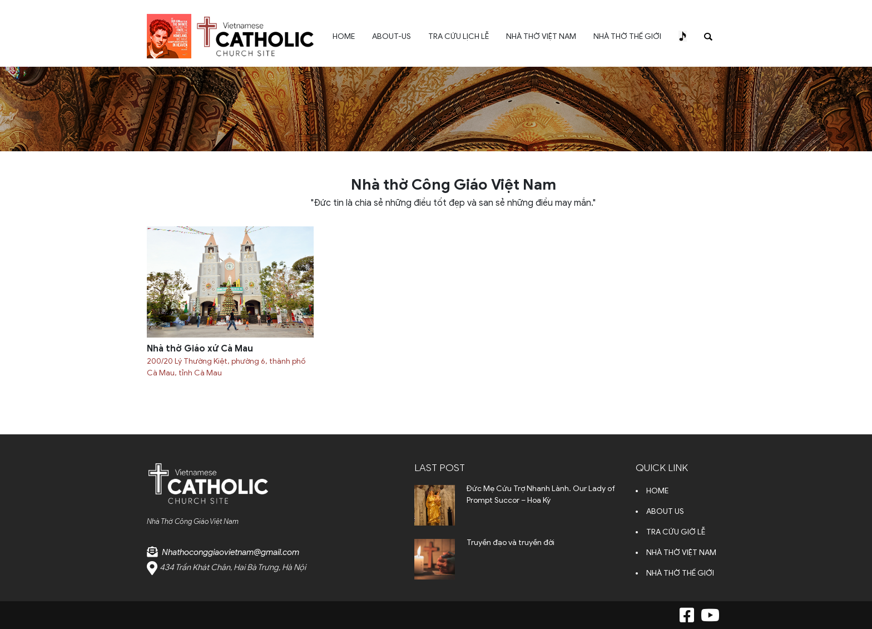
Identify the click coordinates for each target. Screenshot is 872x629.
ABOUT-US (391, 36)
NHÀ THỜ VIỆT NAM (541, 36)
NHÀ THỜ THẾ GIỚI (627, 36)
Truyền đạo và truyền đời (510, 542)
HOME (344, 36)
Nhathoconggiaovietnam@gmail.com (230, 552)
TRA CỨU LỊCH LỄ (458, 36)
